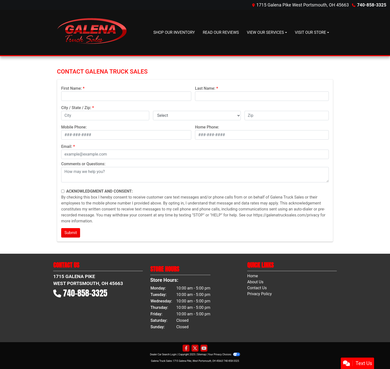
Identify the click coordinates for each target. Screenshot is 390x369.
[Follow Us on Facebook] (186, 348)
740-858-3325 (371, 4)
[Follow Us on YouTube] (203, 348)
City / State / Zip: (76, 107)
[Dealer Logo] (92, 32)
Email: (66, 146)
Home (252, 276)
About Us (255, 282)
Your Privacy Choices (224, 354)
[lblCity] (105, 115)
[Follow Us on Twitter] (195, 348)
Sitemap (201, 354)
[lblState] (197, 115)
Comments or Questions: (83, 164)
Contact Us (257, 288)
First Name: (71, 88)
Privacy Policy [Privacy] (259, 293)
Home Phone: (207, 127)
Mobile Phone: (74, 127)
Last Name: (205, 88)
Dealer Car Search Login (163, 354)
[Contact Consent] (62, 191)
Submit (70, 232)
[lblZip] (286, 115)
